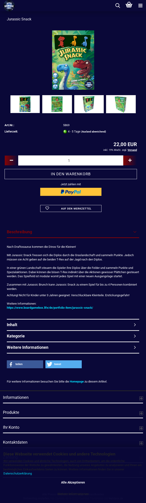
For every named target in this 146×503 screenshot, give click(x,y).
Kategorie (16, 336)
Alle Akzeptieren (73, 482)
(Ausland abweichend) (93, 131)
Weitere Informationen (73, 494)
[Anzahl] (70, 160)
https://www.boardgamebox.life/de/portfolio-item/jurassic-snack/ (50, 307)
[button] (11, 160)
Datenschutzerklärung (17, 473)
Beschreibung (19, 231)
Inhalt (12, 324)
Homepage (77, 381)
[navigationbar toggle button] (140, 5)
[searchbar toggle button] (117, 5)
